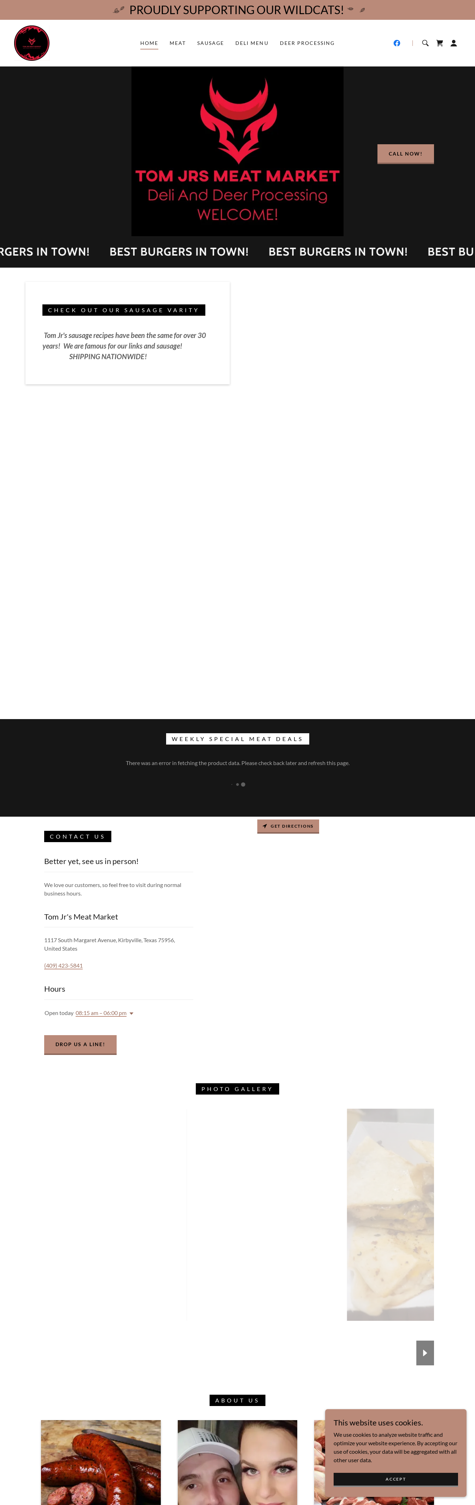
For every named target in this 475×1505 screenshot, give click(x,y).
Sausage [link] (210, 43)
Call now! (406, 154)
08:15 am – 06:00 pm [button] (101, 1012)
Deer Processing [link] (307, 43)
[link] (31, 42)
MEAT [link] (178, 43)
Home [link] (149, 43)
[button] (454, 43)
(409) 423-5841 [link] (63, 965)
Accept (396, 1479)
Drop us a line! (80, 1044)
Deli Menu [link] (251, 43)
